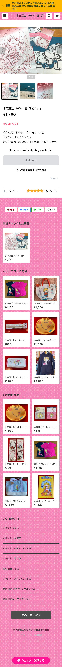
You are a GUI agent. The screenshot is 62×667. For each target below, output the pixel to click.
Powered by (31, 635)
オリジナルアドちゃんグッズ (17, 578)
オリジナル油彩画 (12, 558)
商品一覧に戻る (31, 615)
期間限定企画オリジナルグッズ (19, 588)
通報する (55, 178)
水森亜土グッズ (11, 568)
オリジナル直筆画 (12, 538)
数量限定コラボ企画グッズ (17, 598)
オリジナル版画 (11, 528)
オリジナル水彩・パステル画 (17, 548)
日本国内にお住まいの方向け (31, 170)
